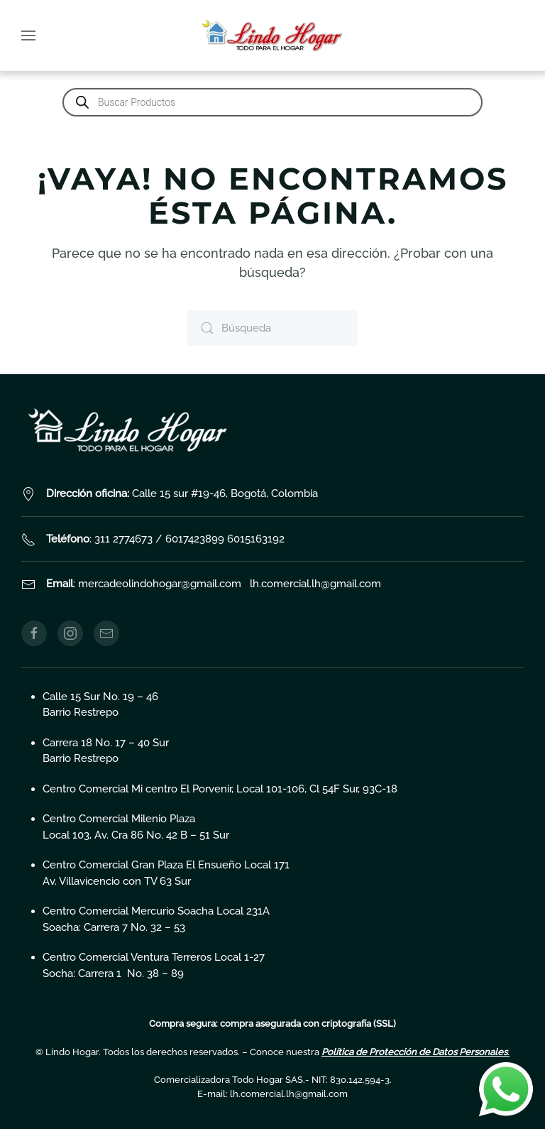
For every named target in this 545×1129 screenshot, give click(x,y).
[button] (28, 35)
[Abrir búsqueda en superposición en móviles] (272, 102)
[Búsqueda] (272, 328)
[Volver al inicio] (272, 35)
